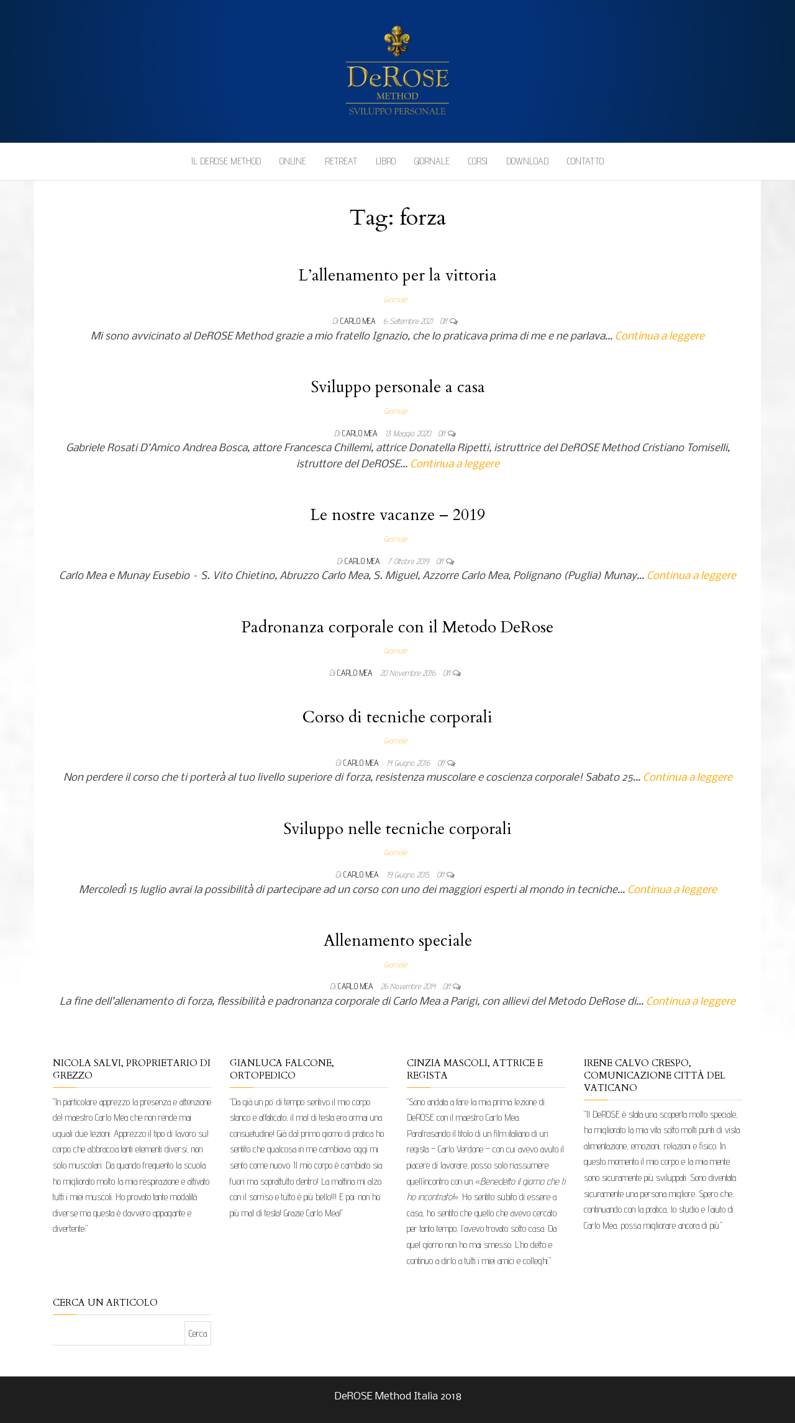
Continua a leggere (659, 337)
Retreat (341, 161)
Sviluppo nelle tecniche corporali (397, 829)
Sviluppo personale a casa (398, 387)
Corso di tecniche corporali (397, 717)
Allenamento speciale (398, 940)
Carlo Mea (359, 321)
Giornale (432, 161)
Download (527, 161)
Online (292, 161)
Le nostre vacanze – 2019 (397, 515)
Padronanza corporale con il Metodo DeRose (397, 627)
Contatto (585, 161)
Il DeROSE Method (226, 161)
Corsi (478, 161)
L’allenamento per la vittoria (397, 275)
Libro (386, 161)
